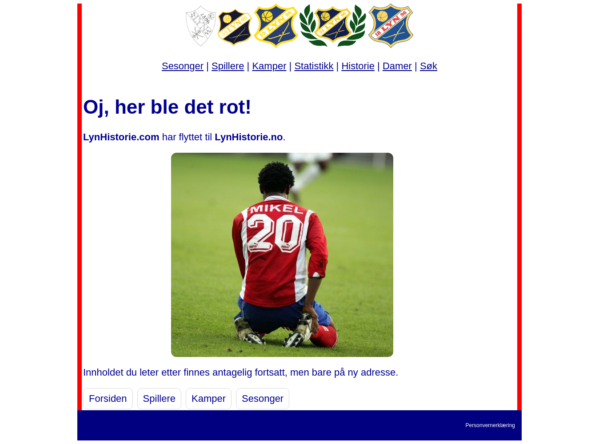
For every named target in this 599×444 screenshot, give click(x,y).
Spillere (228, 65)
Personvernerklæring (490, 425)
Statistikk (313, 65)
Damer (397, 65)
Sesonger (183, 65)
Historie (358, 65)
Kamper (269, 65)
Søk (428, 65)
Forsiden (108, 398)
